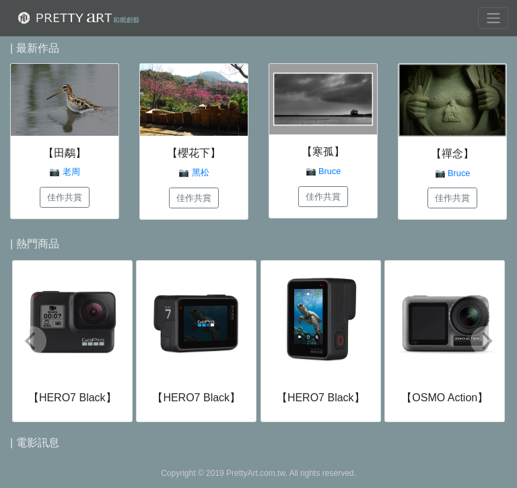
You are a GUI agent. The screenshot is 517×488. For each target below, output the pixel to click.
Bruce (329, 171)
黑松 (200, 172)
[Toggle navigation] (493, 18)
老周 (71, 172)
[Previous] (31, 341)
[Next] (485, 341)
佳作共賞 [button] (64, 197)
